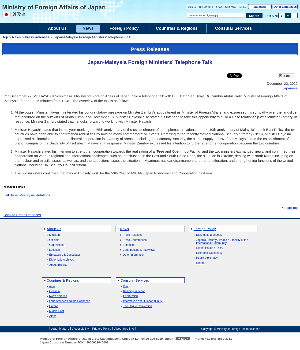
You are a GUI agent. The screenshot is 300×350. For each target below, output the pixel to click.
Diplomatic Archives (61, 259)
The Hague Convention (137, 306)
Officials (54, 240)
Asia (52, 286)
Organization (57, 245)
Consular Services (134, 280)
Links (243, 6)
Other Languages (285, 6)
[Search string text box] (216, 15)
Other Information (133, 254)
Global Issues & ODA (209, 248)
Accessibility (80, 328)
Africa (52, 316)
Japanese (260, 6)
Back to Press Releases (22, 215)
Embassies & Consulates (64, 254)
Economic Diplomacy (209, 252)
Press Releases (37, 37)
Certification (130, 296)
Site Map (230, 6)
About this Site (58, 264)
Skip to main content (200, 6)
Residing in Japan (134, 291)
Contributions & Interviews (139, 249)
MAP (184, 338)
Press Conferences (134, 240)
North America (58, 296)
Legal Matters (60, 328)
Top (5, 37)
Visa (125, 286)
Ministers (54, 234)
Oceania (54, 291)
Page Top (291, 208)
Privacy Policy (101, 328)
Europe (53, 306)
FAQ (219, 6)
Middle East (56, 311)
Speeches (129, 245)
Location (54, 249)
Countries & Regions (63, 280)
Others (200, 263)
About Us (54, 229)
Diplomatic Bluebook (209, 234)
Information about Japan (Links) (143, 301)
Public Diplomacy (207, 257)
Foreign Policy (205, 229)
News (16, 37)
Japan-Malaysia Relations (30, 195)
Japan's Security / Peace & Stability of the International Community (222, 242)
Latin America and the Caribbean (69, 301)
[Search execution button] (254, 15)
